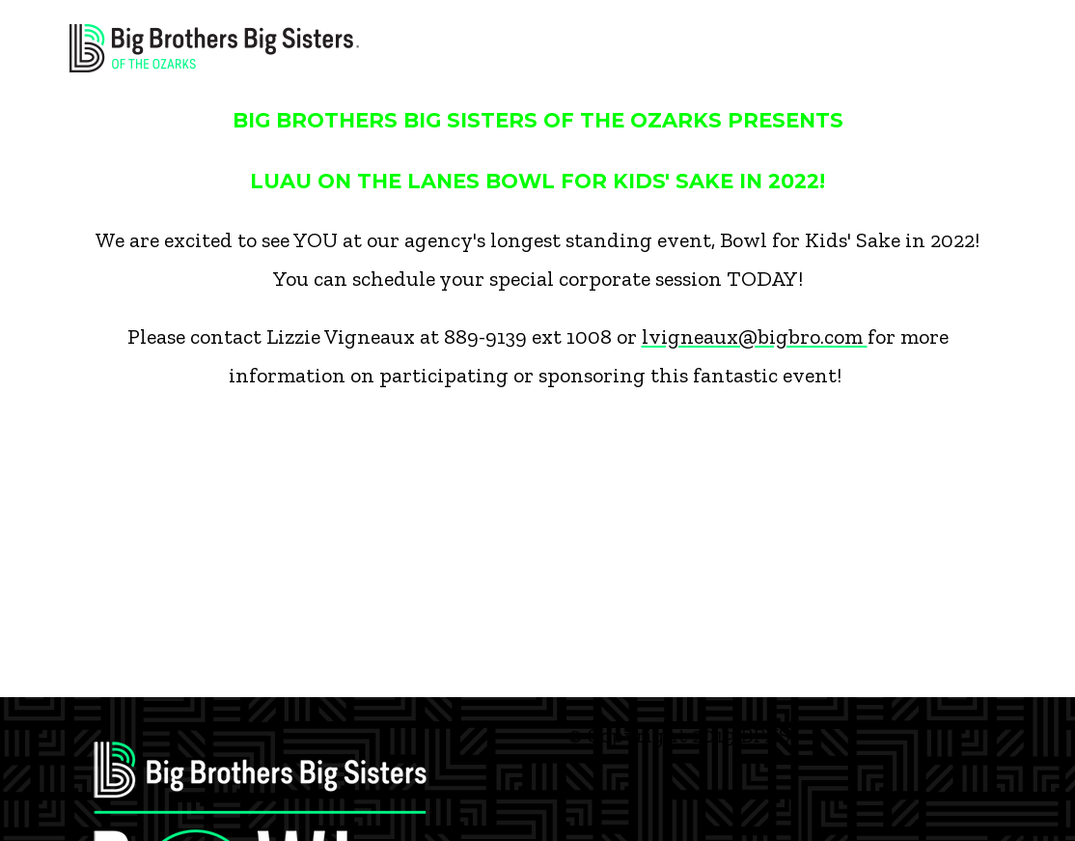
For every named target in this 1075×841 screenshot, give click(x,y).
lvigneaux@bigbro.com (755, 336)
